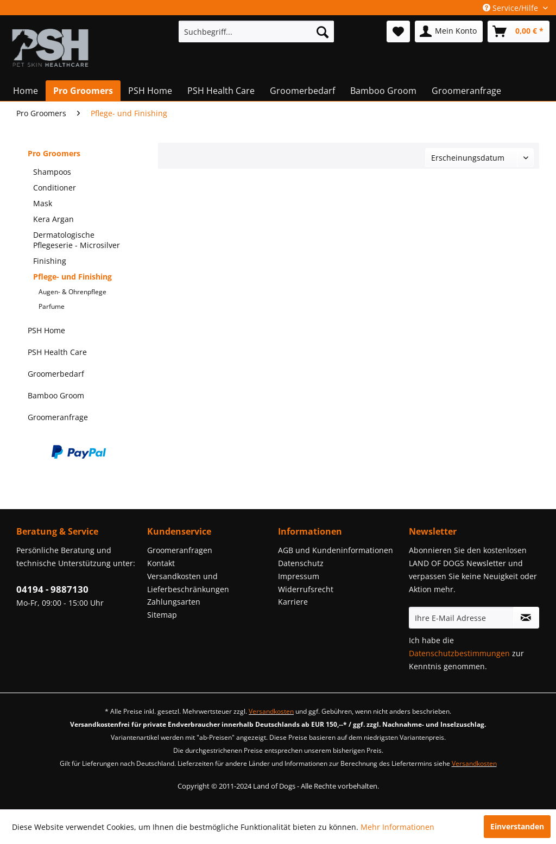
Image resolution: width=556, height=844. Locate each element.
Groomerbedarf (56, 374)
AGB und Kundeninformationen (335, 550)
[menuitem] (256, 31)
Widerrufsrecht (305, 589)
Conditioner (54, 187)
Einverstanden (517, 826)
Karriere (293, 601)
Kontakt (161, 563)
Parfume (52, 306)
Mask (42, 203)
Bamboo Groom (56, 395)
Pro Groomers (54, 153)
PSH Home (46, 330)
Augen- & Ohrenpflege (72, 291)
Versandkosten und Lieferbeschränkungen (188, 582)
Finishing (49, 261)
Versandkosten (271, 711)
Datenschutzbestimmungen (459, 653)
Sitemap (162, 615)
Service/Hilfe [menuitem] (511, 8)
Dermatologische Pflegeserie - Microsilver (76, 240)
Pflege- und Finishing (72, 276)
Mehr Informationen (397, 827)
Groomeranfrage (58, 417)
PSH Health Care (57, 352)
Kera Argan (53, 219)
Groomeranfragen (179, 550)
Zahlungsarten (173, 601)
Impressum (298, 576)
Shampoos (52, 172)
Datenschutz (301, 563)
